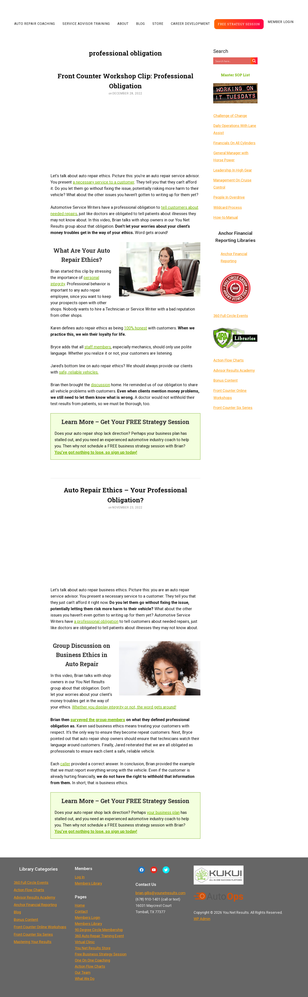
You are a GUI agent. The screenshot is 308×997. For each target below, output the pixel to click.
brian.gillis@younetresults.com (160, 893)
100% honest (135, 328)
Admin (201, 919)
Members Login (86, 917)
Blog (140, 24)
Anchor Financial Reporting (234, 254)
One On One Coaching (91, 960)
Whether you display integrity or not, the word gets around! (124, 707)
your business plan (163, 812)
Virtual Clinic (84, 942)
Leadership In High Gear (232, 169)
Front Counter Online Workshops (229, 390)
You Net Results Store (92, 948)
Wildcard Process (227, 205)
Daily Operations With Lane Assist (234, 128)
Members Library (88, 883)
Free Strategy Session (239, 24)
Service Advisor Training (86, 24)
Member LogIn (281, 22)
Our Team (82, 972)
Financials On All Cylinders (234, 142)
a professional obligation (96, 621)
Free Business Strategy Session (100, 954)
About (123, 24)
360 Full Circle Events (230, 312)
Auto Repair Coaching (34, 24)
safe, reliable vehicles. (78, 372)
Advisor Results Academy (234, 367)
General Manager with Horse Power (230, 155)
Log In (79, 877)
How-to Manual (225, 215)
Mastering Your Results (32, 939)
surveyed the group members (97, 719)
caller (65, 763)
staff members (97, 346)
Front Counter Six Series (232, 403)
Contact (80, 911)
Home (79, 905)
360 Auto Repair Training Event (98, 936)
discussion (100, 384)
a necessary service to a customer (103, 182)
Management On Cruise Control (232, 182)
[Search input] (232, 60)
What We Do (84, 978)
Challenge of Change (230, 115)
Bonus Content (225, 376)
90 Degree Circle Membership (98, 930)
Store (157, 24)
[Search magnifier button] (254, 60)
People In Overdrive (229, 195)
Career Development (190, 24)
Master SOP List (235, 75)
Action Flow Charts (228, 357)
